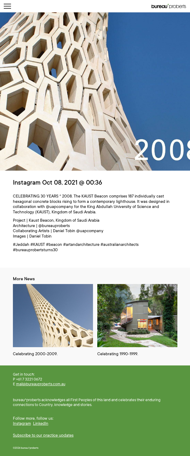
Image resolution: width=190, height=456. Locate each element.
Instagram (22, 423)
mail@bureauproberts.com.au (40, 384)
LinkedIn (40, 423)
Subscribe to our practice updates (43, 435)
